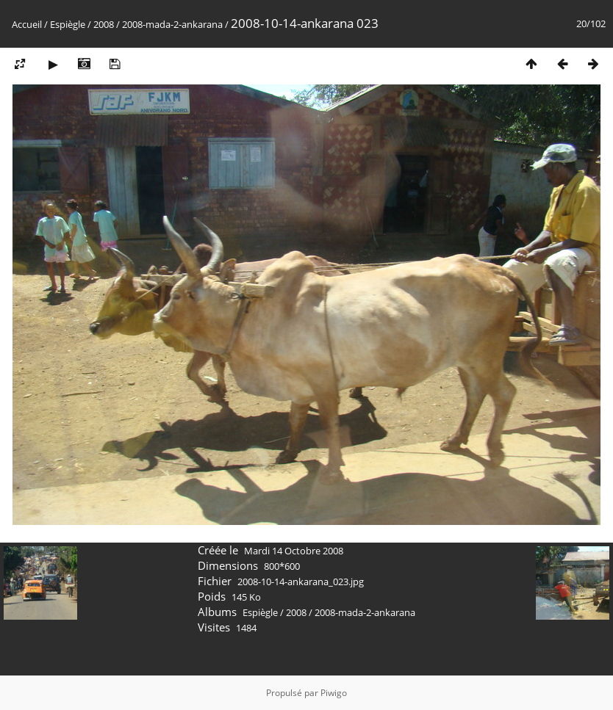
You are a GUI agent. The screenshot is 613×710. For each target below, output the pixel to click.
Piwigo (333, 693)
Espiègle (67, 24)
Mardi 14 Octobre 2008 (293, 550)
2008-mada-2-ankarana (172, 24)
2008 (103, 24)
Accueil (27, 24)
